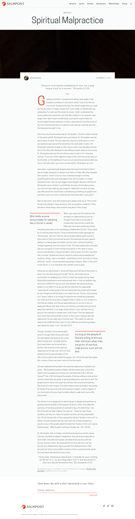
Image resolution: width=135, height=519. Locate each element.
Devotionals (101, 4)
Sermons (72, 4)
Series (81, 4)
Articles (90, 4)
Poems (124, 4)
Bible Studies (114, 4)
